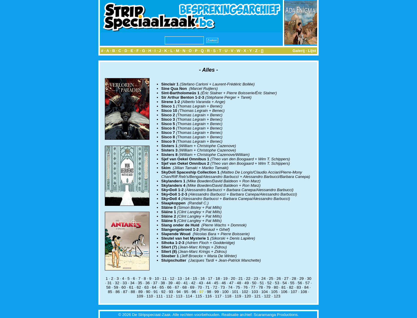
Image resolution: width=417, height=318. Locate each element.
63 (146, 287)
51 (262, 283)
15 (195, 278)
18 (218, 278)
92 (163, 292)
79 (268, 287)
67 (177, 287)
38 (163, 283)
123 (277, 296)
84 (306, 287)
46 (223, 283)
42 (193, 283)
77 (253, 287)
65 (161, 287)
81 (283, 287)
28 (294, 278)
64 (154, 287)
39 (170, 283)
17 (210, 278)
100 (225, 292)
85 (110, 292)
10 (157, 278)
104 (264, 292)
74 (230, 287)
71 (207, 287)
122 (267, 296)
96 (194, 292)
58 (108, 287)
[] (262, 50)
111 (159, 296)
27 (286, 278)
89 (140, 292)
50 (254, 283)
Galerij (298, 50)
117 (218, 296)
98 (209, 292)
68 (184, 287)
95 (186, 292)
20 (233, 278)
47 (231, 283)
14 (187, 278)
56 (300, 283)
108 (303, 292)
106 (284, 292)
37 (155, 283)
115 (199, 296)
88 (133, 292)
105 (274, 292)
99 (216, 292)
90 (148, 292)
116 (208, 296)
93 (171, 292)
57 (307, 283)
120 (247, 296)
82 (291, 287)
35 (140, 283)
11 (164, 278)
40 (178, 283)
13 (179, 278)
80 (276, 287)
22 (248, 278)
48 (239, 283)
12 (172, 278)
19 (225, 278)
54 (285, 283)
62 (139, 287)
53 (277, 283)
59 (116, 287)
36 (147, 283)
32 (117, 283)
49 (246, 283)
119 (238, 296)
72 (215, 287)
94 (178, 292)
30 (309, 278)
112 (169, 296)
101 (235, 292)
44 (208, 283)
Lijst (312, 50)
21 (240, 278)
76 (245, 287)
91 (156, 292)
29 (301, 278)
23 (256, 278)
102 (245, 292)
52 (269, 283)
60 (124, 287)
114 (189, 296)
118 (228, 296)
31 (109, 283)
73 (223, 287)
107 (294, 292)
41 (186, 283)
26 (279, 278)
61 (131, 287)
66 (169, 287)
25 (271, 278)
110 (150, 296)
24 (263, 278)
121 (257, 296)
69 (192, 287)
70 (200, 287)
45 (216, 283)
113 (179, 296)
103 (254, 292)
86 (117, 292)
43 (201, 283)
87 (125, 292)
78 (260, 287)
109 (140, 296)
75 (238, 287)
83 (299, 287)
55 (292, 283)
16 (202, 278)
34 (132, 283)
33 (124, 283)
